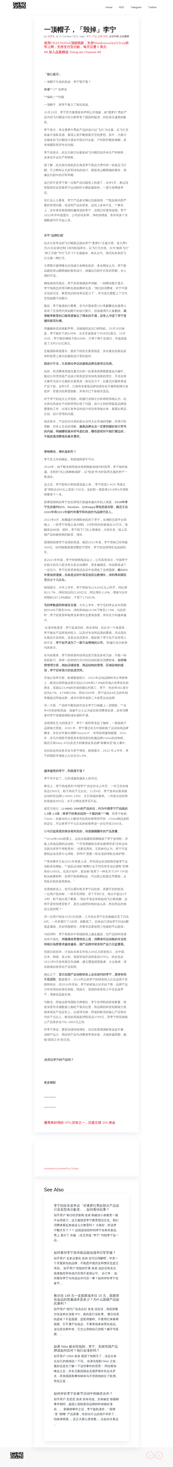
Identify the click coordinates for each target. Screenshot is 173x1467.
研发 (105, 36)
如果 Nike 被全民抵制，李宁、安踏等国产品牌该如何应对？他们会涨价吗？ (86, 1348)
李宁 (88, 36)
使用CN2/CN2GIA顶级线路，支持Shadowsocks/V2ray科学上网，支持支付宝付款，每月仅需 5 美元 (86, 45)
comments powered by (61, 1168)
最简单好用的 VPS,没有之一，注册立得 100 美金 (79, 1122)
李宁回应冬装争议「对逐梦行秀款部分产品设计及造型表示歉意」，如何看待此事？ (86, 1207)
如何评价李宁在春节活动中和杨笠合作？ (83, 1393)
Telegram (136, 7)
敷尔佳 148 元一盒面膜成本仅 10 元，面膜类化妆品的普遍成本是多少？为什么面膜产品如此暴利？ (86, 1299)
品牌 (100, 36)
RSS (121, 7)
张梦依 (51, 36)
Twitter (152, 7)
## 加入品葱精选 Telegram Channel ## (72, 52)
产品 (94, 36)
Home (108, 7)
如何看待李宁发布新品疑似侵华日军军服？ (85, 1252)
